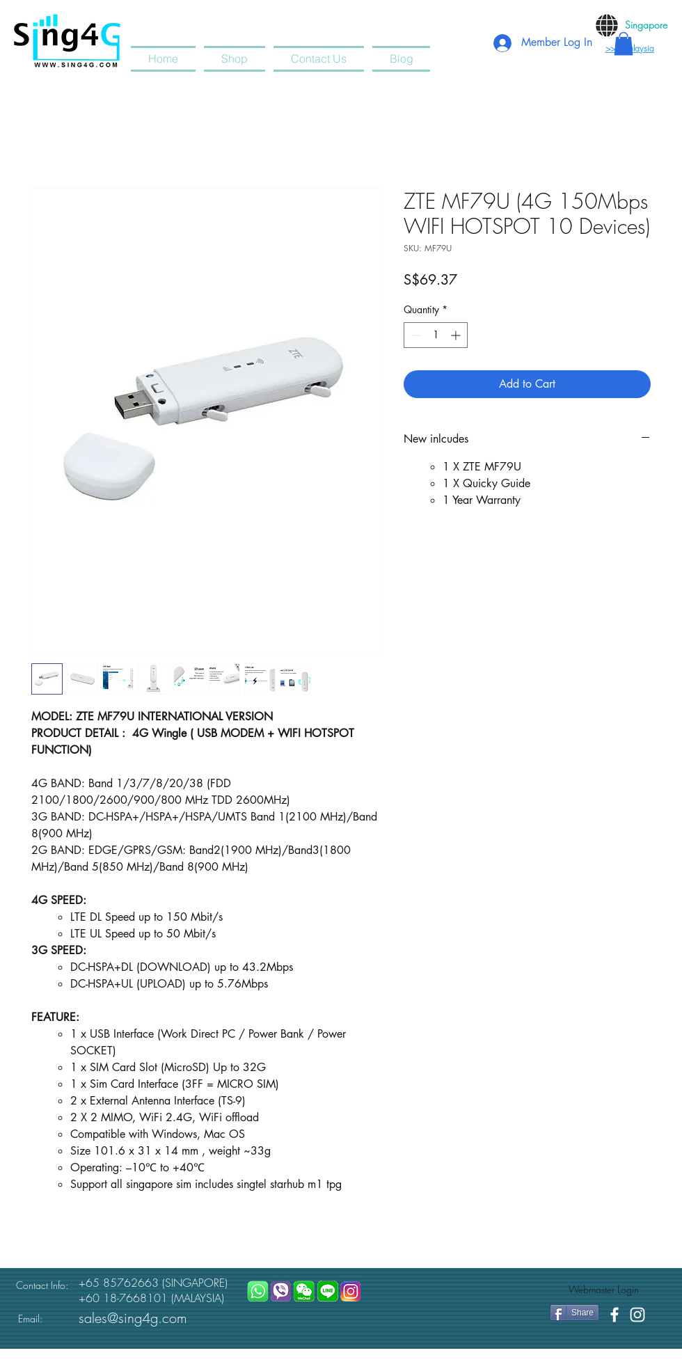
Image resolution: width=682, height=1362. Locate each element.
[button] (623, 43)
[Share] (574, 1312)
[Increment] (457, 335)
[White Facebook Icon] (614, 1314)
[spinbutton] (435, 335)
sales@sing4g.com (133, 1317)
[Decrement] (414, 335)
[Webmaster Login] (603, 1290)
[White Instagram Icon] (637, 1314)
